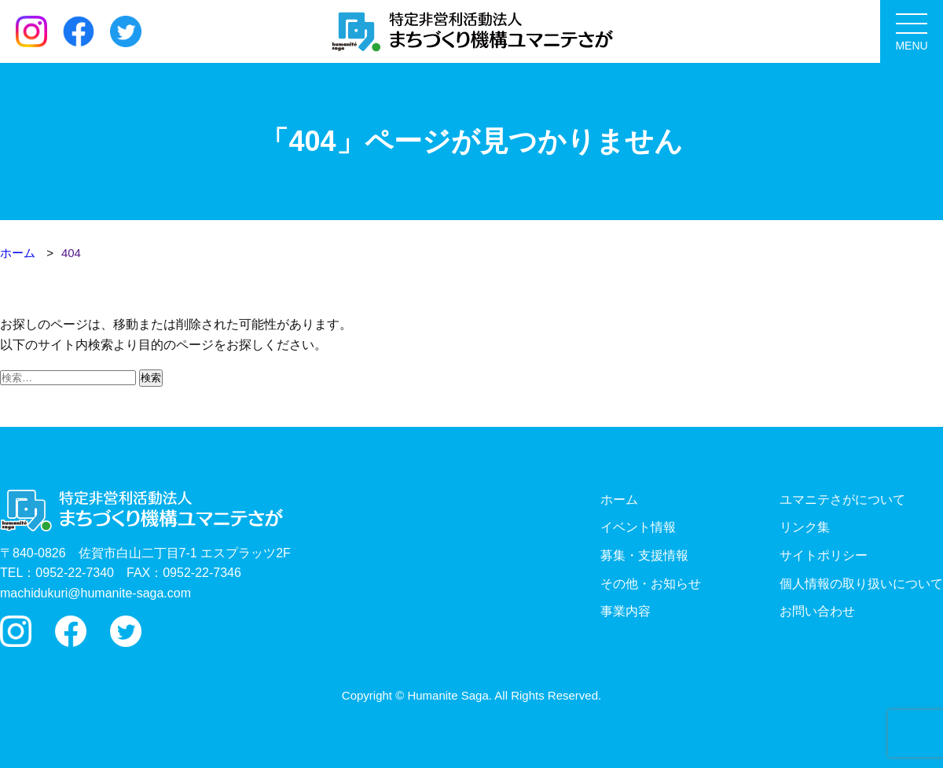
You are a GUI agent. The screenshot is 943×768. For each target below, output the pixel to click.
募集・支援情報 (644, 555)
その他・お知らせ (650, 583)
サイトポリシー (824, 555)
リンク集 (805, 527)
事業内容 (625, 611)
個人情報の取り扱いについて (861, 583)
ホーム (619, 499)
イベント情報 (638, 527)
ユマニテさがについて (842, 499)
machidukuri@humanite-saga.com (95, 593)
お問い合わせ (817, 611)
